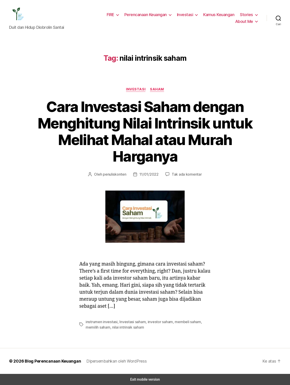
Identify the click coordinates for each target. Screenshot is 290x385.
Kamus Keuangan (220, 14)
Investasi (187, 14)
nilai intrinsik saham (113, 327)
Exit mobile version (145, 379)
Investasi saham (130, 322)
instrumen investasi (101, 322)
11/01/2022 (148, 174)
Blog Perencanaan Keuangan (50, 361)
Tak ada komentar (185, 174)
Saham (156, 89)
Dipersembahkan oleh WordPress (113, 361)
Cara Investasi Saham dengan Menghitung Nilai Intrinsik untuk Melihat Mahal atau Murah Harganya (145, 132)
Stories (247, 14)
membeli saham (182, 322)
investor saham (156, 322)
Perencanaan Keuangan (148, 14)
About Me (245, 21)
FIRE (113, 14)
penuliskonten (116, 174)
